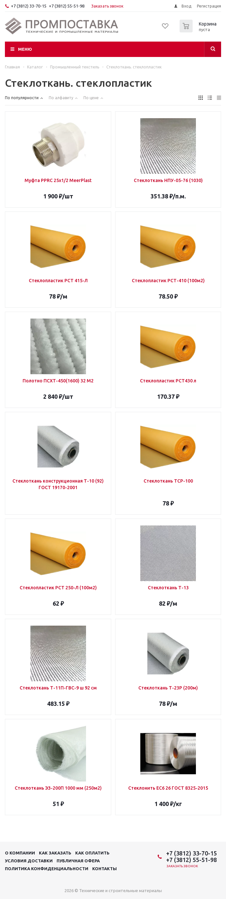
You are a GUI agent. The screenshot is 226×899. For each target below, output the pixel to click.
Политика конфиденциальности (46, 868)
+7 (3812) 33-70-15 (28, 6)
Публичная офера (78, 860)
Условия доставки (29, 860)
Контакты (104, 868)
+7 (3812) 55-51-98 (66, 6)
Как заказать (55, 853)
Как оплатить (92, 853)
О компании (20, 853)
